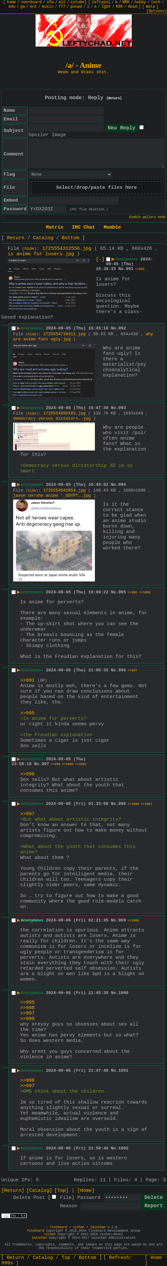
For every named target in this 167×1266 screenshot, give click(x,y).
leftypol (101, 2)
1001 (123, 1070)
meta (150, 6)
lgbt (106, 6)
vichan (78, 1227)
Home (156, 1258)
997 (45, 764)
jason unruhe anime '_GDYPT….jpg (52, 495)
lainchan (98, 1227)
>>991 (27, 680)
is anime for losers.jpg (41, 254)
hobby (140, 2)
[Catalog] (39, 1190)
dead (132, 6)
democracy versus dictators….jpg (52, 418)
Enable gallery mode (147, 217)
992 (122, 328)
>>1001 (81, 764)
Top (66, 1258)
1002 (123, 1148)
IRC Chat (83, 227)
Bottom (70, 238)
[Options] (156, 11)
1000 (123, 993)
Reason (68, 1206)
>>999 (27, 1019)
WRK (125, 2)
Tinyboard (58, 1227)
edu (11, 6)
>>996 (140, 269)
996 (122, 670)
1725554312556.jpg (66, 248)
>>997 (132, 670)
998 (122, 803)
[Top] (61, 1190)
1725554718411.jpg (64, 334)
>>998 (55, 764)
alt (62, 2)
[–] (100, 259)
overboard (31, 2)
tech (155, 2)
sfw (50, 2)
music (48, 6)
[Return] (114, 98)
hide (29, 249)
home (11, 2)
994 (122, 484)
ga (23, 6)
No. (122, 268)
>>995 (27, 713)
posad (76, 6)
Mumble (112, 227)
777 (61, 6)
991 (129, 268)
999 (122, 920)
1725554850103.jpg (64, 413)
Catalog (43, 238)
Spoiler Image (47, 135)
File (65, 1198)
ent (33, 6)
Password (88, 1198)
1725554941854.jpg (64, 490)
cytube (77, 2)
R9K (119, 6)
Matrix (54, 227)
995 (122, 592)
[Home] (86, 1190)
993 (122, 408)
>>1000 (144, 592)
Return (15, 238)
